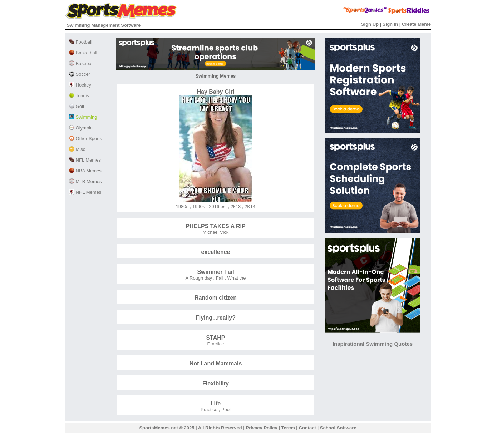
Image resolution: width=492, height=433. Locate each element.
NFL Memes (85, 160)
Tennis (79, 95)
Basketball (83, 52)
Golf (76, 106)
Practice (215, 343)
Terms (288, 427)
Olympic (81, 128)
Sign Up (370, 24)
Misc (77, 149)
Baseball (81, 63)
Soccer (79, 74)
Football (80, 42)
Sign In (390, 24)
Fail (219, 278)
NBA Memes (85, 170)
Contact (307, 427)
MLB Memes (85, 181)
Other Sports (85, 138)
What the (236, 278)
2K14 (249, 206)
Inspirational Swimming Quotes (373, 344)
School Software (338, 427)
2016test (217, 206)
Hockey (80, 85)
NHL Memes (85, 192)
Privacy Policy (261, 427)
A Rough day (198, 278)
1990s (198, 206)
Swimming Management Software (104, 25)
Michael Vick (216, 232)
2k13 (235, 206)
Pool (225, 409)
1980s (182, 206)
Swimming (83, 117)
